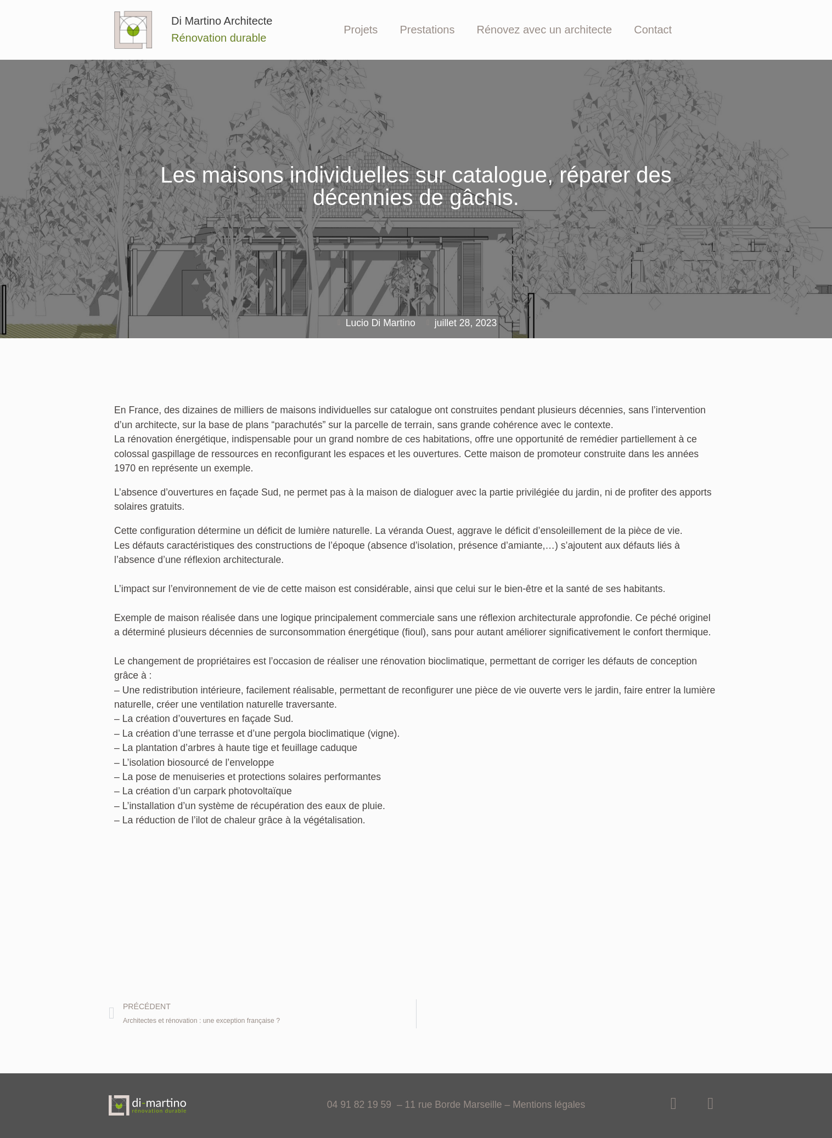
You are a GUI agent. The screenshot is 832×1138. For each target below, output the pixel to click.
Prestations (427, 30)
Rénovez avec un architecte (544, 30)
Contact (653, 30)
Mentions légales (549, 1104)
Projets (361, 30)
